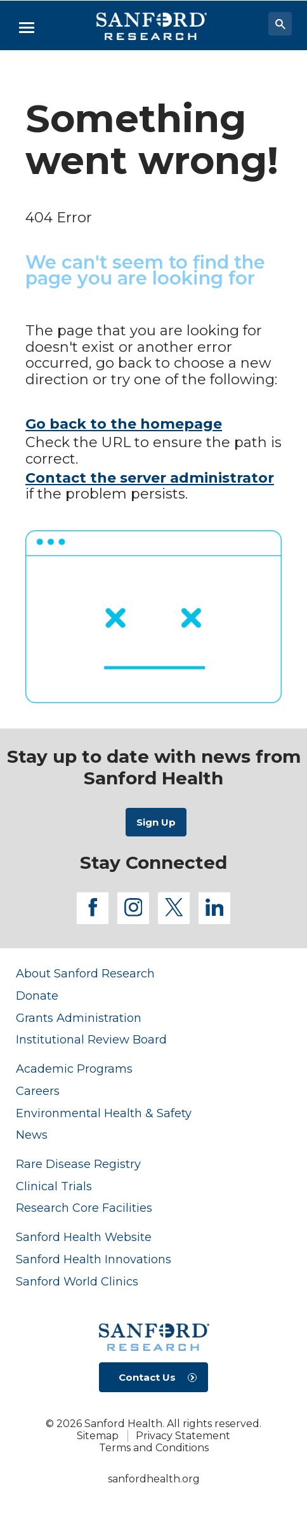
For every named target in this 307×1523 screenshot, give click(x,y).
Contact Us (147, 1377)
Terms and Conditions (154, 1448)
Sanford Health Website (84, 1237)
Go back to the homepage (123, 424)
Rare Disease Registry (78, 1164)
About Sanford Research (85, 973)
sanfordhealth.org (154, 1479)
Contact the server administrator (149, 477)
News (32, 1134)
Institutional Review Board (91, 1039)
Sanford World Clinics (77, 1281)
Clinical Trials (54, 1186)
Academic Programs (74, 1068)
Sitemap (98, 1436)
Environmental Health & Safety (104, 1113)
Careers (38, 1091)
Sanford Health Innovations (93, 1259)
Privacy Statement (183, 1436)
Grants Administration (78, 1017)
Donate (37, 995)
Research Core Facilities (84, 1207)
